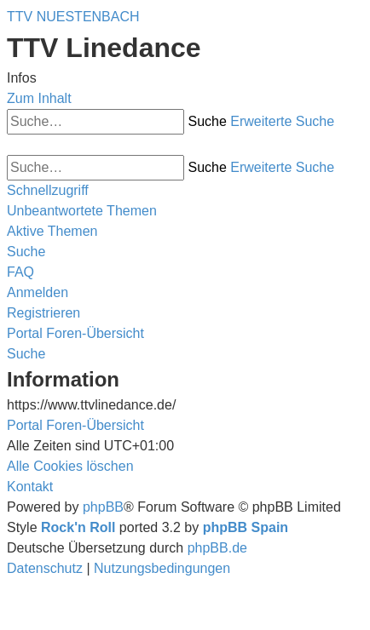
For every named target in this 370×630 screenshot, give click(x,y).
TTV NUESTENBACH (73, 16)
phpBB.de (217, 548)
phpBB (103, 507)
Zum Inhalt (39, 98)
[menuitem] (82, 210)
